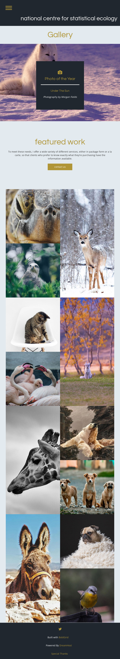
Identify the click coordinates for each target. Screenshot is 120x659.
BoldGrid (64, 637)
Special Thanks (59, 653)
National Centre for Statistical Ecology (69, 18)
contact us (60, 166)
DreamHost (65, 645)
